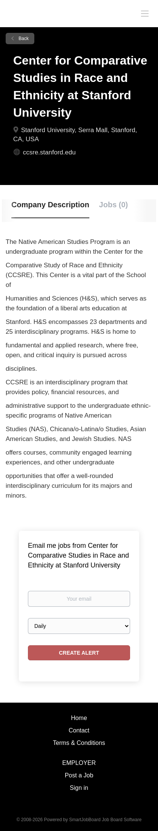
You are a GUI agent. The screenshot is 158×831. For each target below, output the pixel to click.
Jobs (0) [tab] (113, 204)
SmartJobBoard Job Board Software (105, 819)
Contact (79, 730)
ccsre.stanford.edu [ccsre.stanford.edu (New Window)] (49, 152)
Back (23, 38)
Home (79, 718)
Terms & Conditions (79, 743)
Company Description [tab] (50, 204)
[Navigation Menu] (145, 13)
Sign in (79, 788)
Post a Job (79, 775)
